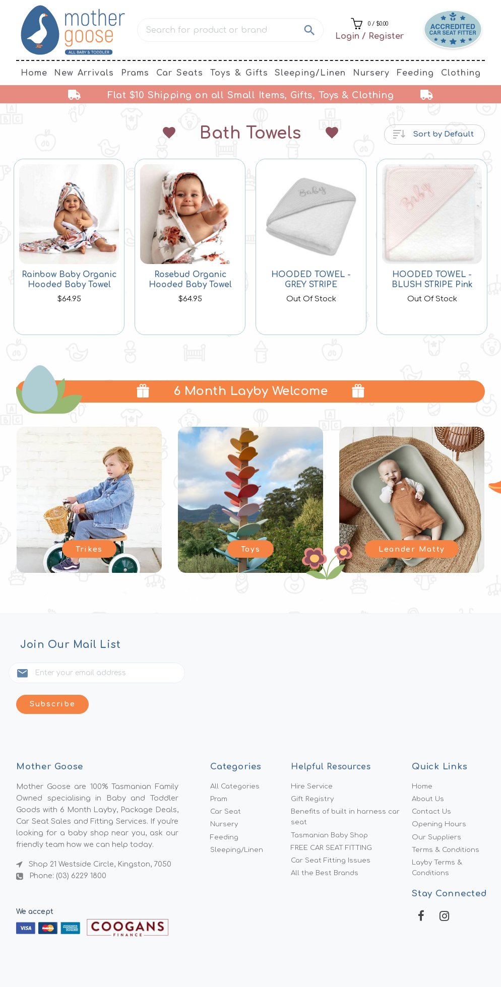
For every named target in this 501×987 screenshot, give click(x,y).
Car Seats (179, 73)
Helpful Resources (334, 738)
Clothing (461, 73)
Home (34, 73)
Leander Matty (411, 547)
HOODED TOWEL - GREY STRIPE (311, 280)
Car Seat (226, 785)
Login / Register (369, 36)
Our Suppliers (437, 813)
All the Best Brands (326, 851)
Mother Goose (204, 963)
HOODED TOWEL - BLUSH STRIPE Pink (432, 280)
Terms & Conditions (447, 826)
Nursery (371, 73)
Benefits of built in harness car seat (347, 791)
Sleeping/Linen (310, 73)
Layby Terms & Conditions (439, 846)
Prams (135, 73)
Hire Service (312, 758)
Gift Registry (313, 772)
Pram (219, 772)
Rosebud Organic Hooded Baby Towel (190, 280)
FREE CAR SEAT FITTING (335, 824)
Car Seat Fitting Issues (332, 838)
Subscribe (189, 674)
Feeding (415, 73)
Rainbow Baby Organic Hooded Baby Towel (69, 280)
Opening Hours (440, 799)
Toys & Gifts (239, 73)
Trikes (89, 547)
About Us (429, 772)
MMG (275, 963)
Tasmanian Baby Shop (332, 811)
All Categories (236, 758)
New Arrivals (84, 73)
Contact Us (433, 785)
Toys (250, 547)
